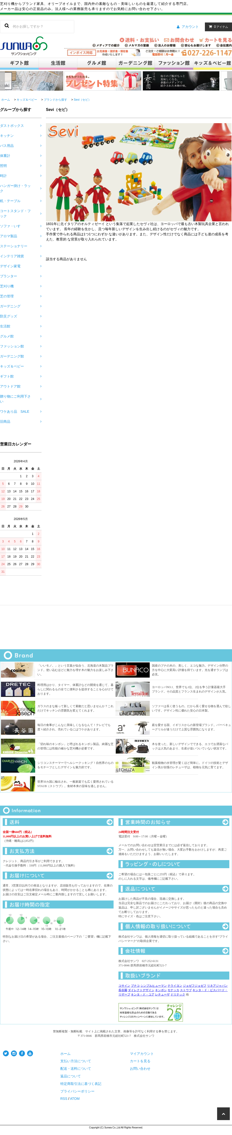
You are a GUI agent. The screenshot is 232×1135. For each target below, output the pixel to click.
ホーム (5, 99)
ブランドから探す (55, 99)
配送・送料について (75, 1068)
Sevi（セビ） (82, 99)
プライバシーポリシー (77, 1091)
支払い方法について (75, 1061)
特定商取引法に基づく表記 (80, 1084)
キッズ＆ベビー (27, 99)
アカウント (190, 27)
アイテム (217, 27)
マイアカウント (142, 1054)
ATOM (75, 1099)
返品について (70, 1076)
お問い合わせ (140, 1068)
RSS (63, 1099)
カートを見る (140, 1061)
